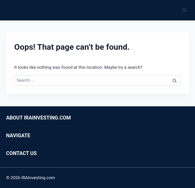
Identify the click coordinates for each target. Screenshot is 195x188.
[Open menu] (184, 10)
